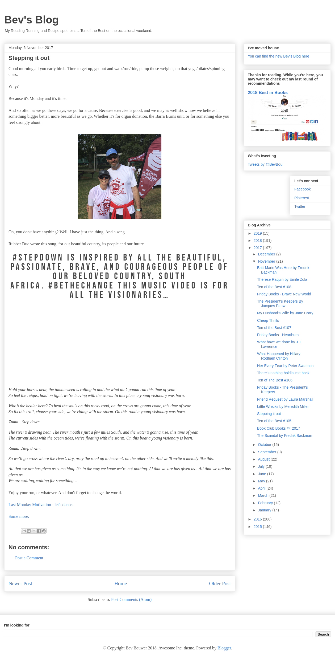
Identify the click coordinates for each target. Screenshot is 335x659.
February (266, 503)
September (267, 452)
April (262, 488)
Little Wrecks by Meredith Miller (283, 406)
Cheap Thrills (268, 320)
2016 (258, 519)
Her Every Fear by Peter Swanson (285, 366)
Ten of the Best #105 (274, 421)
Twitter (299, 206)
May (262, 481)
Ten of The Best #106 (274, 380)
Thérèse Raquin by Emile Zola (282, 279)
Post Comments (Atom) (131, 599)
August (264, 459)
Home (120, 583)
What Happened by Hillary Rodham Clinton (278, 356)
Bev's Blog (31, 20)
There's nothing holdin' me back (283, 373)
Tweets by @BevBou (265, 164)
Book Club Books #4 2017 (278, 428)
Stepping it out (269, 414)
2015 (258, 526)
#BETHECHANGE (83, 285)
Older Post (220, 583)
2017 (258, 248)
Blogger (224, 648)
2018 (258, 240)
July (262, 466)
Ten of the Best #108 (274, 287)
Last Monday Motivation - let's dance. (41, 504)
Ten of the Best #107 (274, 328)
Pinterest (301, 198)
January (265, 510)
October (265, 444)
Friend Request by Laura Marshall (285, 399)
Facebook (302, 189)
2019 (258, 233)
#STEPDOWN (38, 257)
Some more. (19, 516)
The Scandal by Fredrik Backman (284, 435)
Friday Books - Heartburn (278, 335)
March (263, 495)
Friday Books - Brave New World (284, 294)
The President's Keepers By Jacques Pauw (280, 303)
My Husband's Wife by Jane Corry (285, 313)
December (267, 254)
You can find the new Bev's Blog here (278, 56)
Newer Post (20, 583)
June (262, 474)
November (267, 261)
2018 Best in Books (268, 92)
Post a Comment (29, 558)
